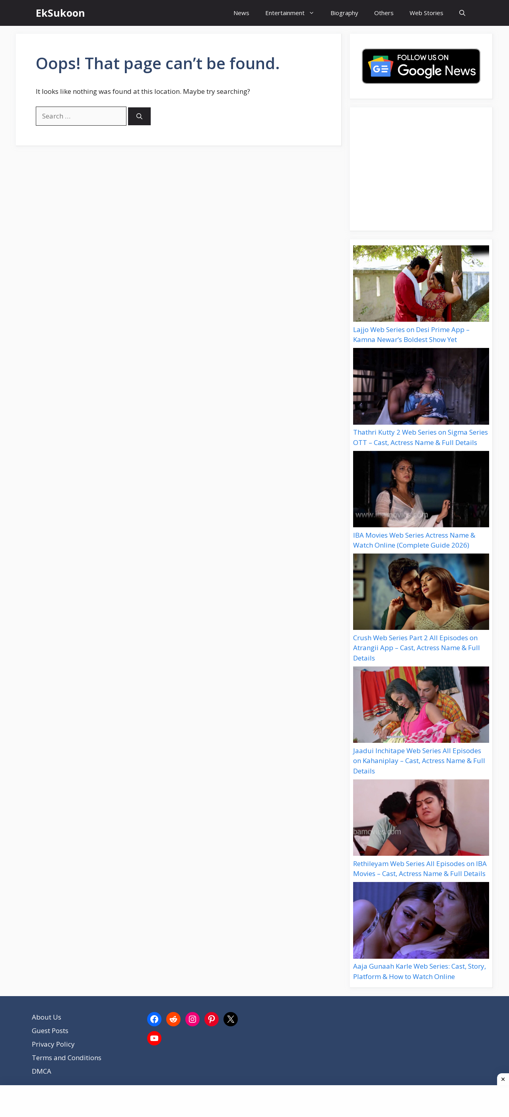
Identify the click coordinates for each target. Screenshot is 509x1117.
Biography (344, 13)
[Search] (139, 116)
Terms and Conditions (66, 1057)
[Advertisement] (421, 169)
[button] (462, 13)
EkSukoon (60, 12)
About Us (46, 1017)
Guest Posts (50, 1030)
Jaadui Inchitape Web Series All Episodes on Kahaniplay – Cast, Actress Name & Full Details (419, 760)
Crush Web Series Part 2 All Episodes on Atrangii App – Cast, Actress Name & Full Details (416, 647)
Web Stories (426, 13)
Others (384, 13)
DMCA (41, 1071)
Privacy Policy (53, 1044)
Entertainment (293, 13)
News (241, 13)
